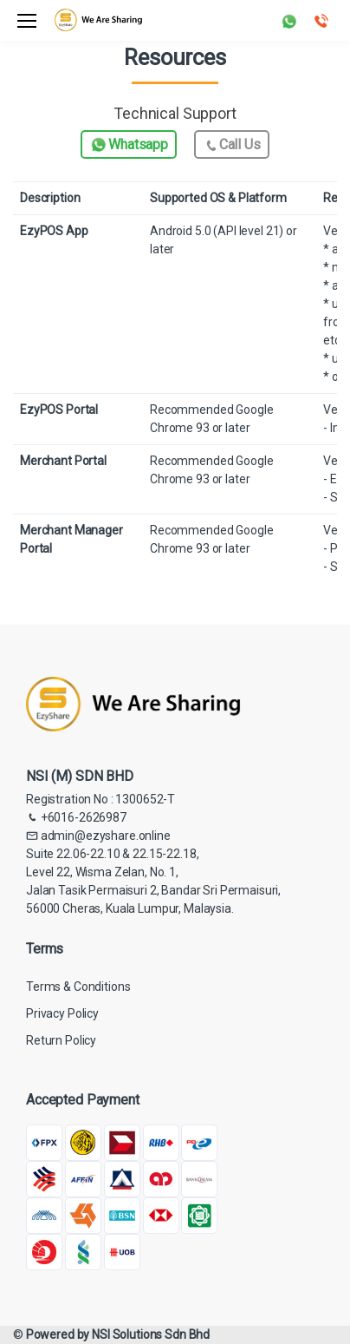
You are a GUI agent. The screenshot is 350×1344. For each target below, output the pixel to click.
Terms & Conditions (78, 986)
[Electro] (99, 20)
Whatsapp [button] (128, 144)
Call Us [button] (232, 145)
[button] (289, 19)
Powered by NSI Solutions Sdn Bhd (118, 1334)
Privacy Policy (62, 1013)
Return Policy (61, 1040)
